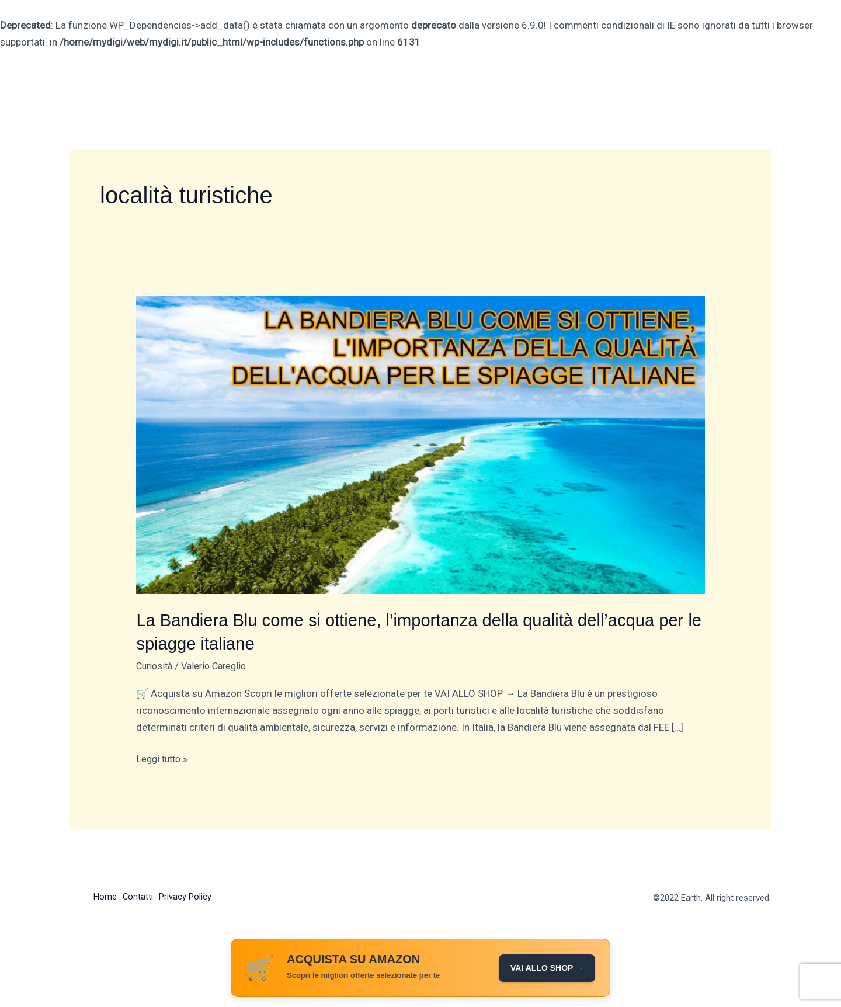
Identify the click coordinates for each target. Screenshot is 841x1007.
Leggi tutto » (164, 757)
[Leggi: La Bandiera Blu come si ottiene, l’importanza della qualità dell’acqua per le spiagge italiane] (420, 444)
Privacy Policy (191, 896)
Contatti (141, 896)
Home (105, 896)
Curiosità (156, 665)
